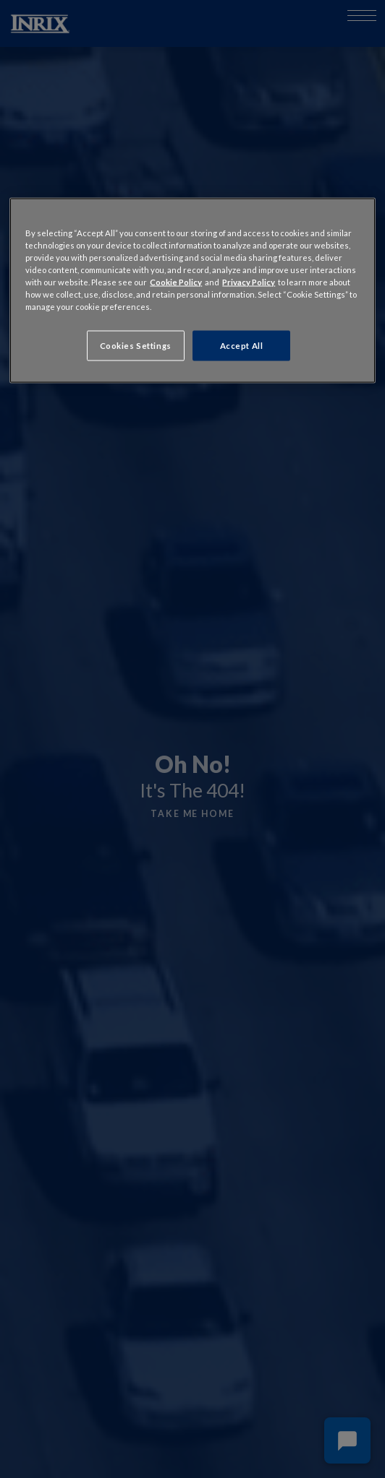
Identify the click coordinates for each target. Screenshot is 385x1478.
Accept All (241, 345)
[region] (192, 290)
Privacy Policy (248, 282)
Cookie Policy (176, 282)
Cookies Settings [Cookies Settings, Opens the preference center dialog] (136, 345)
